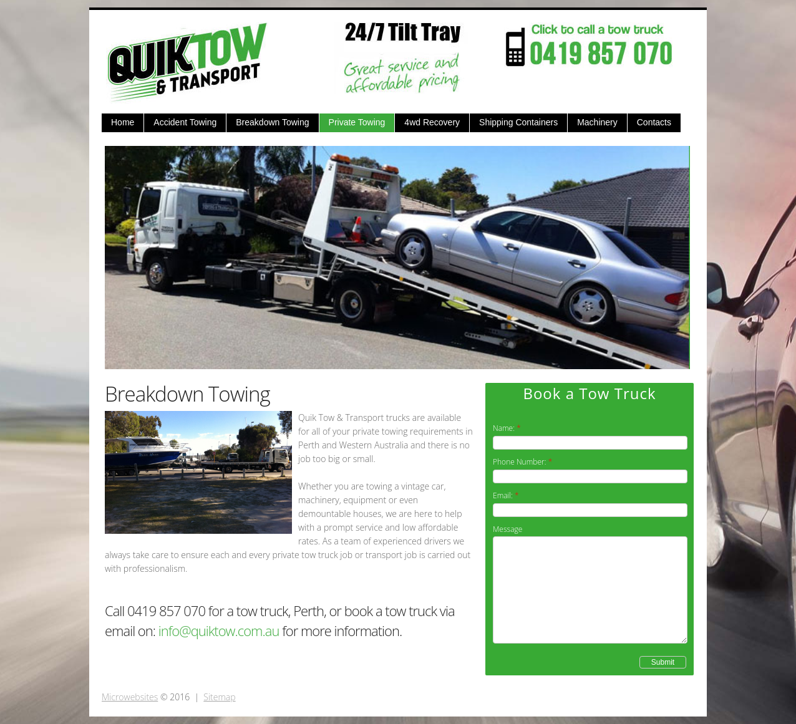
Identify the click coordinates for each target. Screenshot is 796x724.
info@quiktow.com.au (218, 630)
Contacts (654, 122)
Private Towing (357, 122)
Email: (503, 495)
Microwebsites (130, 697)
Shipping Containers (518, 122)
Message (507, 529)
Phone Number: (519, 461)
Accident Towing (184, 122)
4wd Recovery (432, 122)
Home (122, 122)
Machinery (597, 122)
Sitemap (219, 697)
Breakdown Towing (272, 122)
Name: (504, 428)
